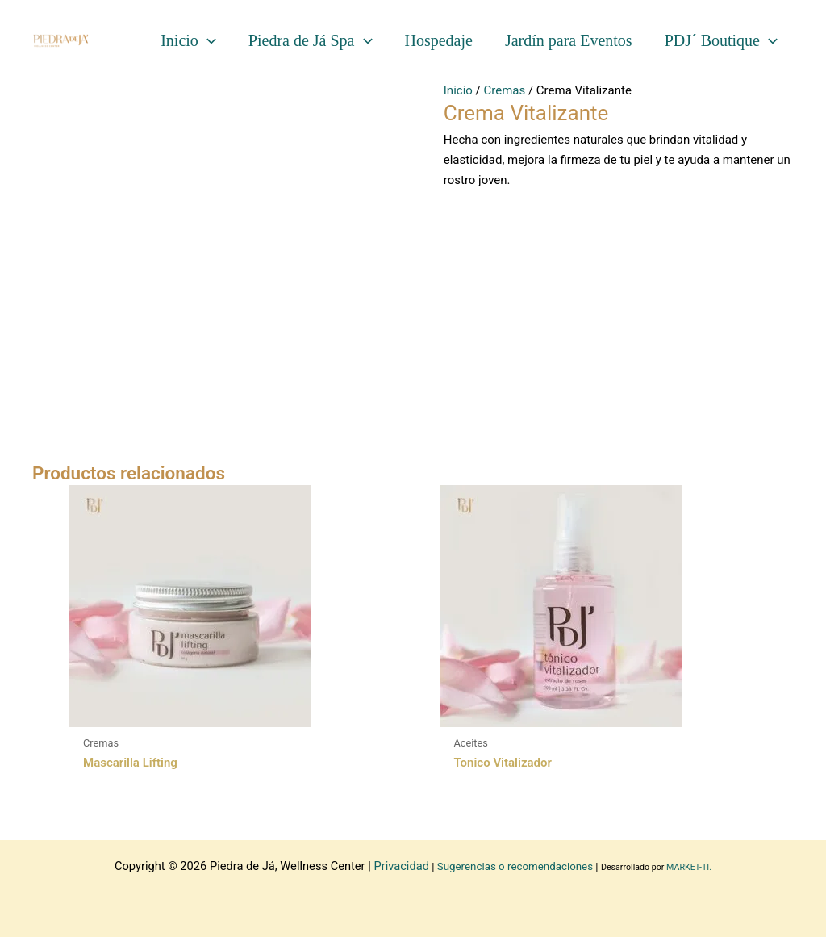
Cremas (504, 90)
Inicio (458, 90)
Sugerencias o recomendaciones (515, 866)
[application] (207, 40)
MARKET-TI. (688, 867)
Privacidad (400, 866)
